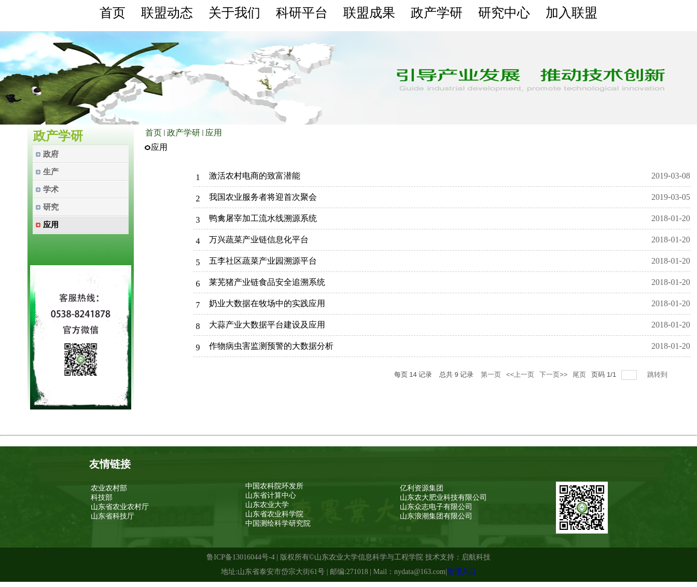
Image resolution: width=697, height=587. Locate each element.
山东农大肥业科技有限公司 (443, 497)
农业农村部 (109, 488)
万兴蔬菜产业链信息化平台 (259, 239)
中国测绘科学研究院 (278, 523)
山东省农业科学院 (274, 514)
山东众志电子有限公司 (436, 507)
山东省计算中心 (270, 495)
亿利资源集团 (421, 488)
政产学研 (183, 132)
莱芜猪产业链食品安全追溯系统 (267, 282)
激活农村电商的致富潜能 (254, 175)
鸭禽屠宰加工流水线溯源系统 (263, 218)
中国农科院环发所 (274, 486)
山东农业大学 (267, 505)
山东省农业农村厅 (120, 507)
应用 (213, 132)
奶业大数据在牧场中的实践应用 (267, 303)
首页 (153, 132)
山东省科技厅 (112, 516)
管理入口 (461, 572)
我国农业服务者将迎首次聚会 (263, 197)
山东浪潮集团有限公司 (436, 516)
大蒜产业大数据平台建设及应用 (267, 324)
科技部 (102, 497)
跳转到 (658, 374)
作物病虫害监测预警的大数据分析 (271, 346)
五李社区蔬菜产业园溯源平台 (263, 260)
